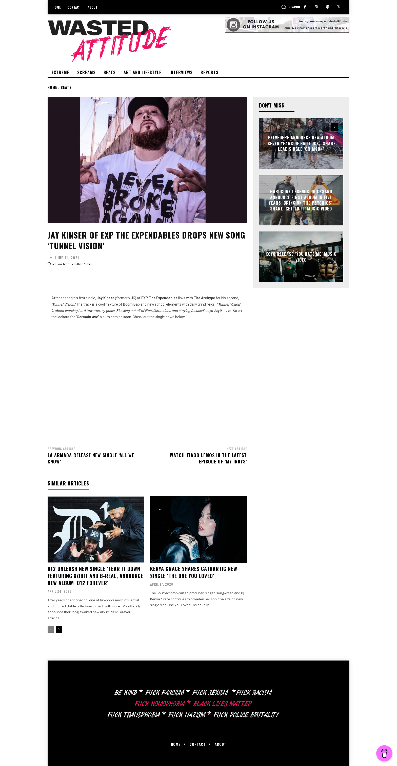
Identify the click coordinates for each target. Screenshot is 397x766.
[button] (290, 6)
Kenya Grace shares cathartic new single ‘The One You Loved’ (193, 572)
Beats (66, 87)
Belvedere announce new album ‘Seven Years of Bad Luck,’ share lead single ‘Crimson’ (301, 143)
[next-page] (59, 629)
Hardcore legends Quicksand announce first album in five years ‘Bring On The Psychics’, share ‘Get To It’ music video (301, 200)
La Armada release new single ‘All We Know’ (91, 458)
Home (52, 87)
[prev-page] (51, 629)
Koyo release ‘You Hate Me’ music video (301, 257)
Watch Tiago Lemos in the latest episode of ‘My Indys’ (208, 458)
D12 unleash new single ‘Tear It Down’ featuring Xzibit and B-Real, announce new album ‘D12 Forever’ (95, 576)
